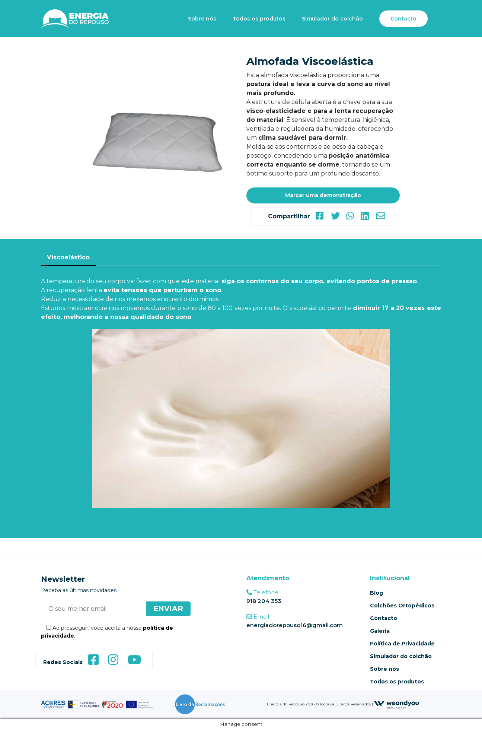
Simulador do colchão (332, 18)
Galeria (380, 631)
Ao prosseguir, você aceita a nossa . (107, 632)
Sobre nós (202, 18)
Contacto (403, 18)
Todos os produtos (259, 18)
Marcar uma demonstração (323, 195)
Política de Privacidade (402, 643)
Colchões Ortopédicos (402, 605)
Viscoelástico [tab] (68, 257)
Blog (376, 593)
